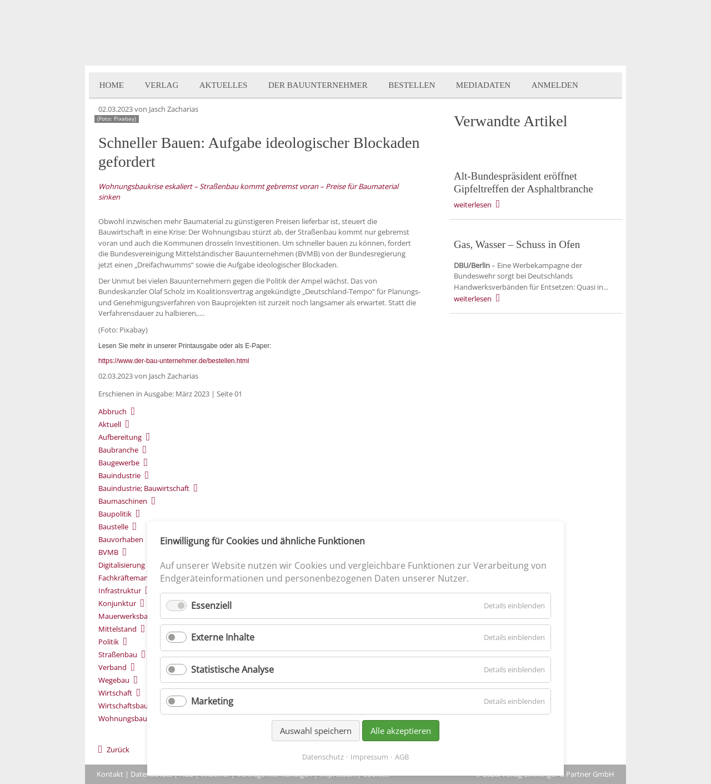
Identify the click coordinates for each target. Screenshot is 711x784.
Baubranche (118, 450)
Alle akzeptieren (400, 730)
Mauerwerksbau (125, 616)
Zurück (118, 750)
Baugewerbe (118, 463)
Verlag (161, 85)
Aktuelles (223, 85)
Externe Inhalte (222, 637)
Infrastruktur (119, 590)
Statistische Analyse (232, 669)
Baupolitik (115, 514)
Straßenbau (117, 654)
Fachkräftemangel (128, 578)
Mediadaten (483, 85)
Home (111, 85)
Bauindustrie (119, 475)
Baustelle (113, 527)
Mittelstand (117, 629)
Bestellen (411, 85)
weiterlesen (473, 205)
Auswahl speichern (316, 730)
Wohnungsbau (122, 718)
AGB (402, 757)
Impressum (369, 757)
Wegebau (113, 680)
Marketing (212, 701)
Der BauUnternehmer (318, 85)
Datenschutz (323, 757)
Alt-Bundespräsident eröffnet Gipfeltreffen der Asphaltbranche (523, 182)
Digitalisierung (121, 565)
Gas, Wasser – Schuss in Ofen (517, 244)
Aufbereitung (120, 437)
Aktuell (109, 424)
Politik (108, 642)
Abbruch (112, 411)
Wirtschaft (115, 693)
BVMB (108, 552)
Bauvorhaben (120, 539)
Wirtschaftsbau (123, 706)
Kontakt (110, 774)
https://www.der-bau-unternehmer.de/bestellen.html (173, 361)
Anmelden (555, 85)
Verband (112, 667)
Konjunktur (117, 603)
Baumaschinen (122, 501)
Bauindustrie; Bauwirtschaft (143, 488)
